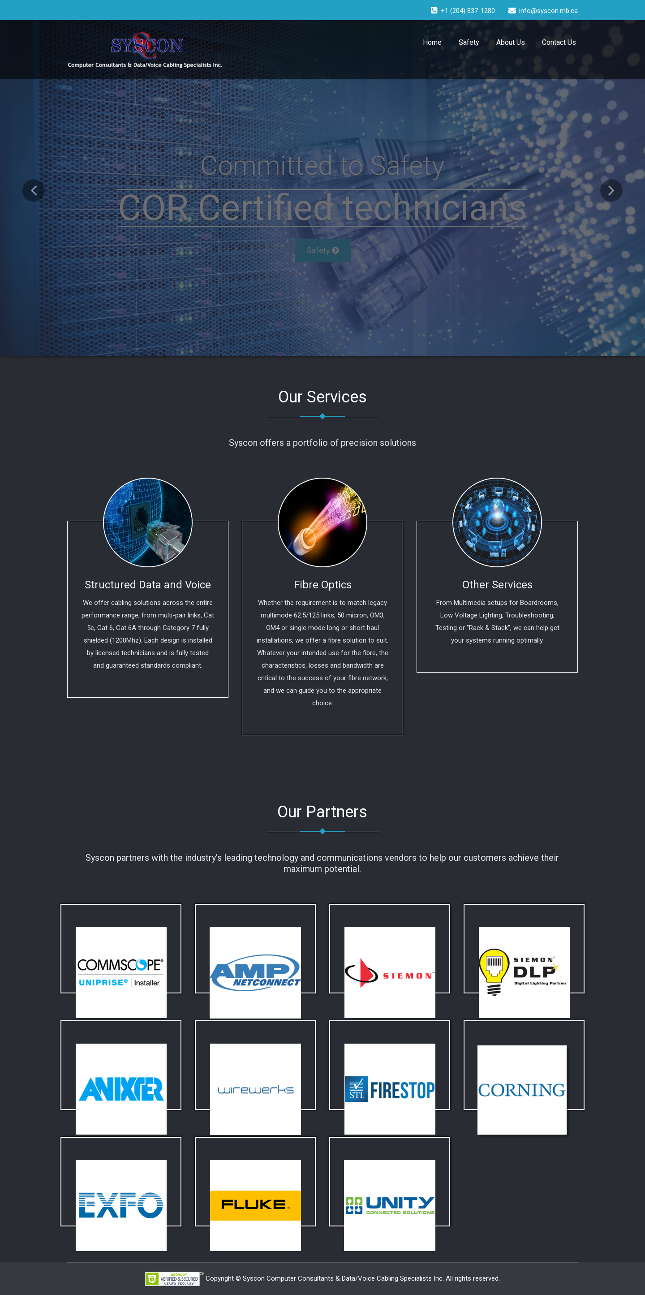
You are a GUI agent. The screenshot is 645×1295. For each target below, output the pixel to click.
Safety (469, 42)
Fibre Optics (323, 584)
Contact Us (559, 42)
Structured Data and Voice (148, 584)
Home (432, 42)
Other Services (497, 584)
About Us (510, 42)
